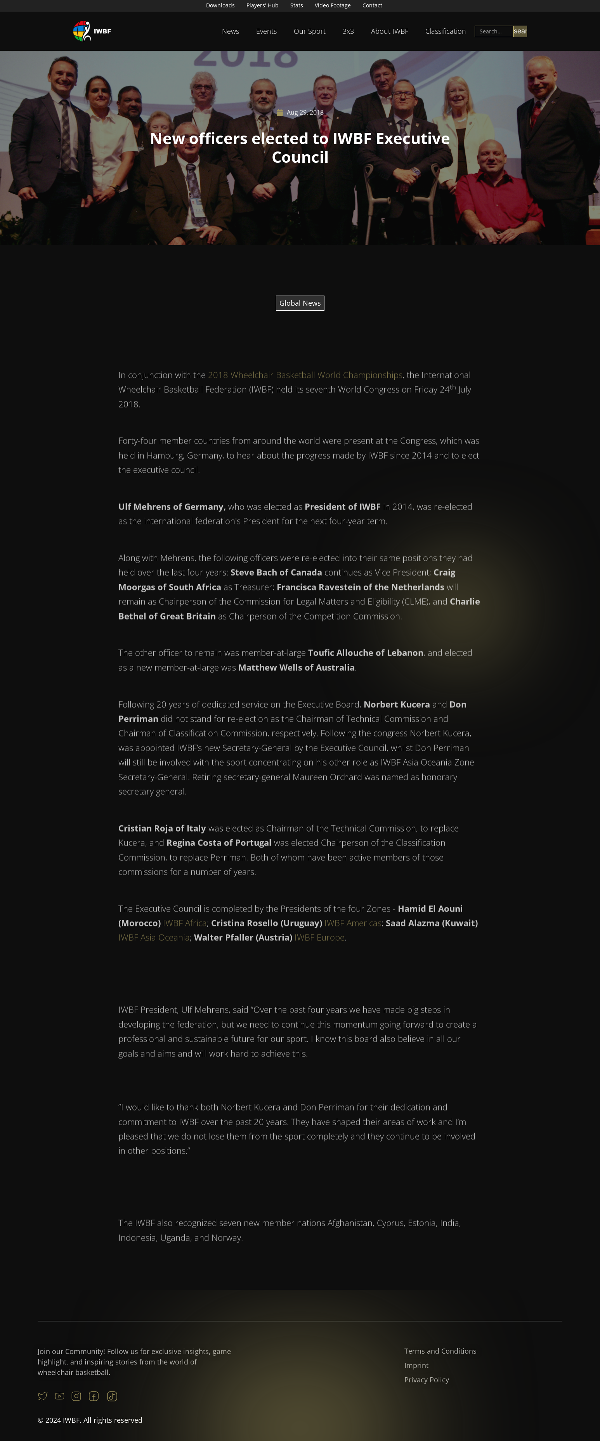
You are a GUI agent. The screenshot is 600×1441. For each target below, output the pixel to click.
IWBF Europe (320, 955)
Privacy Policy (426, 1379)
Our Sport (310, 31)
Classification (445, 31)
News (230, 31)
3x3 (348, 31)
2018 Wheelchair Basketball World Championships (305, 393)
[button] (230, 31)
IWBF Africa (185, 941)
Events (266, 31)
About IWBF (389, 31)
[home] (92, 31)
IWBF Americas (353, 941)
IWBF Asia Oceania (154, 955)
